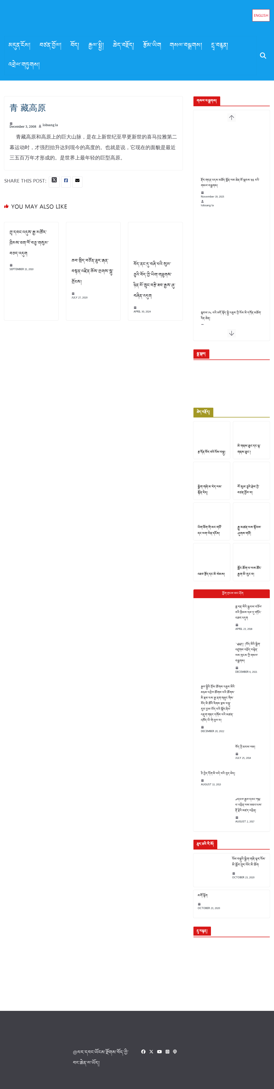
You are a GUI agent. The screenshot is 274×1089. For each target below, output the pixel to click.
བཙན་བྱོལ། (50, 46)
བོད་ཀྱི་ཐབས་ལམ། (242, 746)
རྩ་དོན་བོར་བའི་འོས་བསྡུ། (208, 455)
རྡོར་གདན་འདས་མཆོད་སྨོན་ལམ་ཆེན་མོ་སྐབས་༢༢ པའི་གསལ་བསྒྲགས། (230, 189)
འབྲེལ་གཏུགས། (24, 65)
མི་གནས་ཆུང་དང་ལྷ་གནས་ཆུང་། (247, 452)
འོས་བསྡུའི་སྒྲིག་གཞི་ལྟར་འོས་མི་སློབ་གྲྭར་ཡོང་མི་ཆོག (245, 862)
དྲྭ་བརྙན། (220, 46)
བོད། (75, 46)
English (261, 15)
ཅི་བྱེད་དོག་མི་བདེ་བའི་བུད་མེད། (214, 773)
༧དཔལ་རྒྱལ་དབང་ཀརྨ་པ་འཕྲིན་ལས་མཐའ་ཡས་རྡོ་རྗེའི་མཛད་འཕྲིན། (246, 805)
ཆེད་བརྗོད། (124, 46)
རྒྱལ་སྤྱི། (96, 46)
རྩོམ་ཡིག (152, 46)
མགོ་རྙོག (199, 896)
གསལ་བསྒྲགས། (186, 46)
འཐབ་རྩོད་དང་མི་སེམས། (208, 580)
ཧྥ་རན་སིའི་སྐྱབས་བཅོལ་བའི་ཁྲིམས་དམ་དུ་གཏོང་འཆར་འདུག (245, 617)
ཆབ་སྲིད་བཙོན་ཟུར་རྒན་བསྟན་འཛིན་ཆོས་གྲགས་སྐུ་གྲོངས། (91, 271)
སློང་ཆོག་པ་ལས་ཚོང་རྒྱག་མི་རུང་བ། (251, 577)
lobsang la (50, 125)
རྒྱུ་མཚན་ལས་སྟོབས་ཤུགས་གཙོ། (248, 535)
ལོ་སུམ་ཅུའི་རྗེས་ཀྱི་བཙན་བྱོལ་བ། (250, 494)
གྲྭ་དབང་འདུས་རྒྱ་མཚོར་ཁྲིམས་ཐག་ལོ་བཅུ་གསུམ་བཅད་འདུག (29, 243)
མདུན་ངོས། (19, 46)
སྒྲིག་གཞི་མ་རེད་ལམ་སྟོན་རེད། (209, 494)
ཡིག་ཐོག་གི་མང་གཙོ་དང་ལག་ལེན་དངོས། (208, 535)
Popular (230, 598)
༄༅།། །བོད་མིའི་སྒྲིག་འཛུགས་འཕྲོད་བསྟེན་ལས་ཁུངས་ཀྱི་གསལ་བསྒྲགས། (246, 655)
